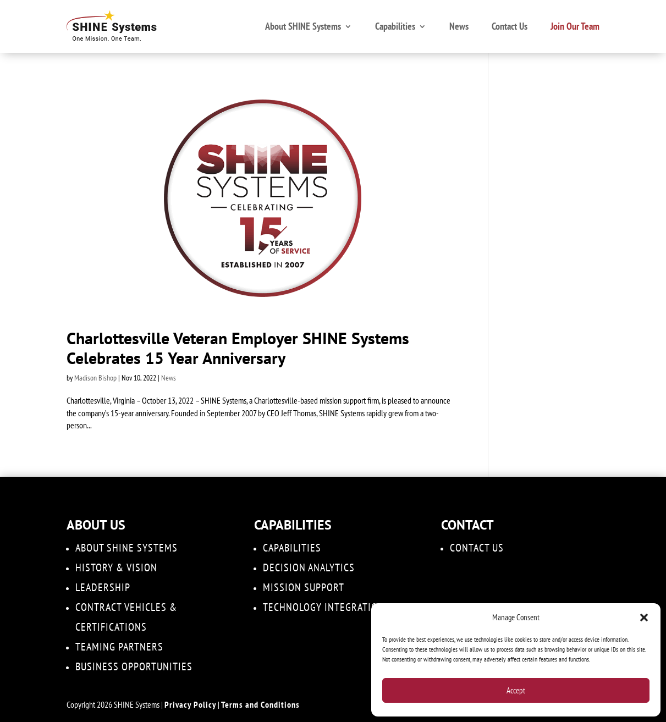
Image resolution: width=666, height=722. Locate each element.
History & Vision (116, 567)
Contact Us (509, 26)
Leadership (102, 587)
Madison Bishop (95, 378)
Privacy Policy (190, 704)
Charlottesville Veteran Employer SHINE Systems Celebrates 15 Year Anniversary (238, 347)
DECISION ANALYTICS (309, 567)
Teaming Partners (119, 647)
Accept (516, 690)
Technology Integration (323, 607)
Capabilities (395, 26)
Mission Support (303, 587)
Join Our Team (575, 26)
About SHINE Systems (303, 26)
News (459, 26)
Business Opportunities (133, 666)
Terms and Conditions (260, 704)
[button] (644, 617)
